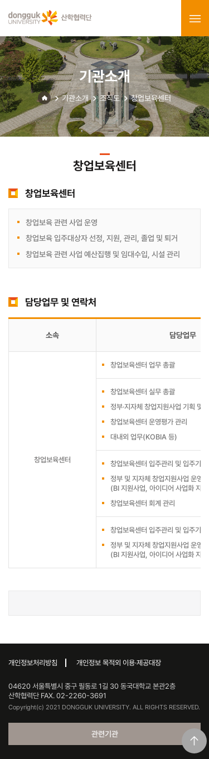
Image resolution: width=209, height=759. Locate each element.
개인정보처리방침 (32, 663)
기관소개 (75, 98)
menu (195, 18)
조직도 (110, 98)
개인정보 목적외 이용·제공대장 (118, 663)
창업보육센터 (151, 98)
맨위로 (194, 740)
